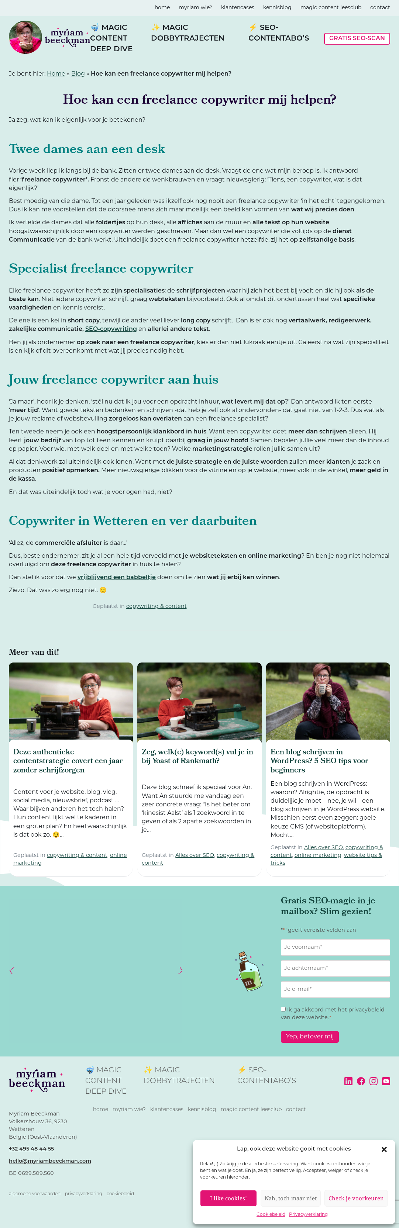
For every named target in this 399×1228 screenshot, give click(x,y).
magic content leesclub (330, 8)
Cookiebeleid (271, 1215)
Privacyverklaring (308, 1215)
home (162, 8)
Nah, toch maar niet (291, 1198)
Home (56, 74)
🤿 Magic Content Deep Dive (111, 38)
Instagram (373, 1081)
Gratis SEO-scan (357, 39)
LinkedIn (348, 1081)
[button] (384, 1149)
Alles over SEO (194, 855)
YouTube (386, 1081)
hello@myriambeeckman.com (50, 1161)
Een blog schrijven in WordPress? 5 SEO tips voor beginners (319, 762)
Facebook (361, 1081)
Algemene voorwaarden (35, 1194)
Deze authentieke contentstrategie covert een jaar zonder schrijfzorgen (68, 762)
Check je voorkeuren (356, 1198)
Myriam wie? (195, 8)
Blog (78, 74)
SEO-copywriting (111, 329)
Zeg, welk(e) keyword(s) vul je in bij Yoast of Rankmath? (197, 757)
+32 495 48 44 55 (31, 1149)
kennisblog (277, 8)
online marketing (318, 855)
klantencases (237, 8)
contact (380, 8)
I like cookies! (228, 1198)
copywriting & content (156, 606)
